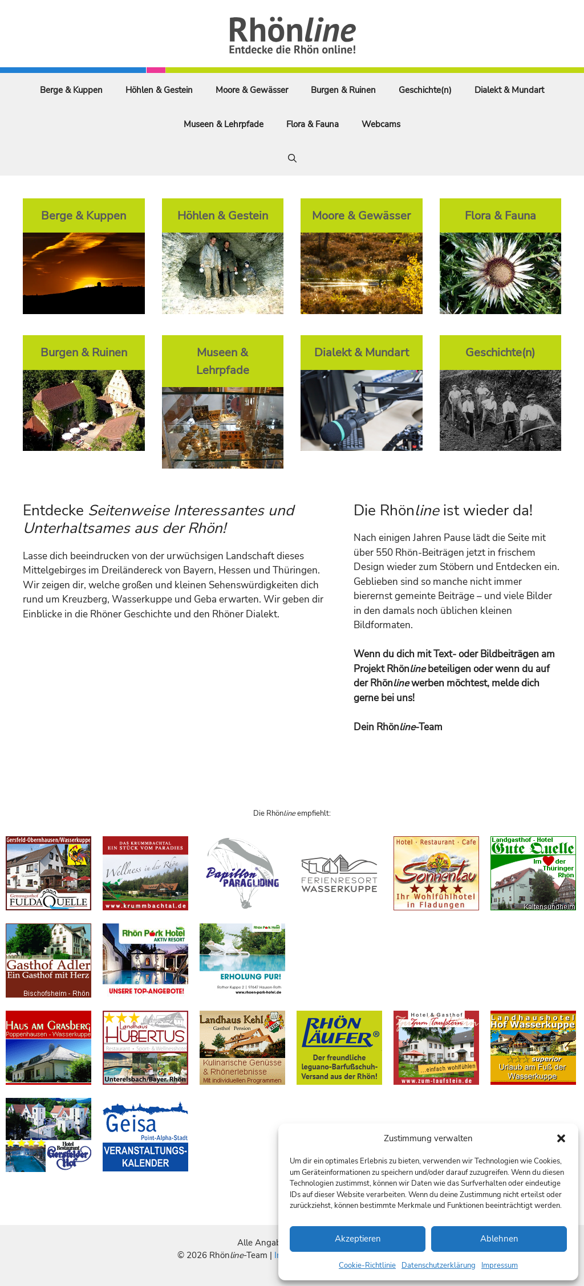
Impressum (499, 1265)
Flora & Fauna (312, 124)
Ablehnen (499, 1238)
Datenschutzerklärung (439, 1265)
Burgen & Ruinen (343, 90)
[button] (561, 1138)
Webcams (381, 124)
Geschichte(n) (425, 90)
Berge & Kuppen (71, 90)
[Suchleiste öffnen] (292, 158)
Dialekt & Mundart (509, 90)
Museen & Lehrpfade (223, 124)
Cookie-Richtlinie (367, 1265)
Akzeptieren (358, 1238)
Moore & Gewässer (252, 90)
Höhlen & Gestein (159, 90)
